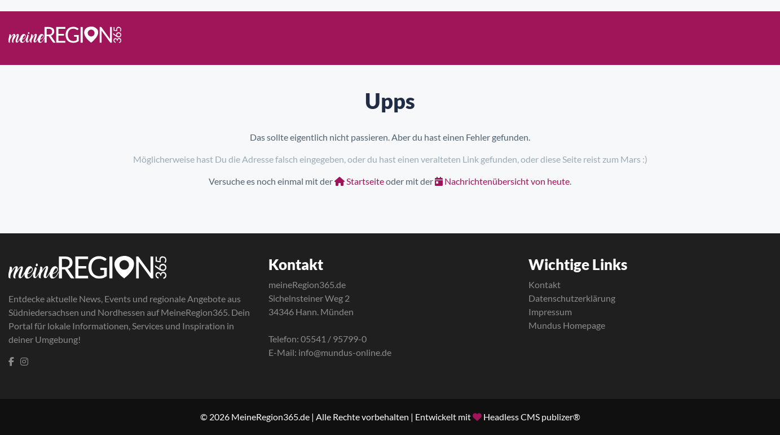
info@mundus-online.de (344, 352)
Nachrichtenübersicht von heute (502, 181)
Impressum (550, 311)
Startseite (359, 181)
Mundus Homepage (566, 325)
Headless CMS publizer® (531, 416)
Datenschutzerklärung (571, 298)
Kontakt (544, 284)
